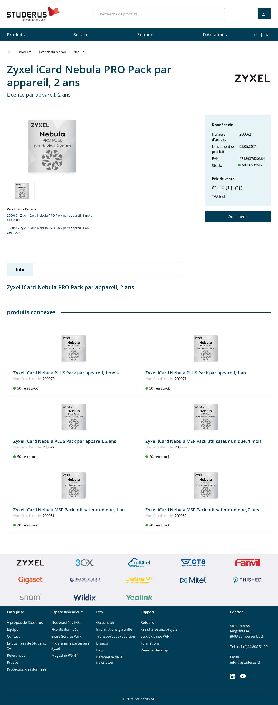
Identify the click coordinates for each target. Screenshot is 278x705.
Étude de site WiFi (155, 636)
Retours (147, 622)
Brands (102, 643)
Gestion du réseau (52, 52)
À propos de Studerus (25, 622)
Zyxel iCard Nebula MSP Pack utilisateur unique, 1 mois (203, 441)
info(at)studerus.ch (245, 662)
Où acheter (238, 216)
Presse (12, 662)
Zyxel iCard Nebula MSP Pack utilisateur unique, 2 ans (202, 510)
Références (16, 655)
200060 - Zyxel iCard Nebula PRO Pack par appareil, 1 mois (49, 215)
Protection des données (26, 669)
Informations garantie (114, 629)
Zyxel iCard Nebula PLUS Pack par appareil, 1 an (195, 373)
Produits (25, 52)
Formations (150, 643)
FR (266, 35)
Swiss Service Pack (66, 636)
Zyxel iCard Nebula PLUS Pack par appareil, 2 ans (64, 441)
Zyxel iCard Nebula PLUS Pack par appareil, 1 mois (66, 373)
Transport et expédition (115, 636)
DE (256, 35)
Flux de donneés (64, 629)
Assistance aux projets (159, 629)
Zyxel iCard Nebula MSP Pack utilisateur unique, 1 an (69, 510)
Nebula (79, 52)
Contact (13, 636)
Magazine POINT (64, 655)
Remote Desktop (154, 650)
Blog (99, 650)
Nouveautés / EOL (66, 622)
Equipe (12, 629)
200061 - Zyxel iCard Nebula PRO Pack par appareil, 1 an (48, 228)
